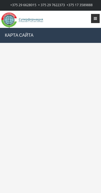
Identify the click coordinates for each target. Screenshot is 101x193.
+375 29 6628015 (23, 5)
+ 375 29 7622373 (51, 5)
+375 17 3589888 (80, 5)
